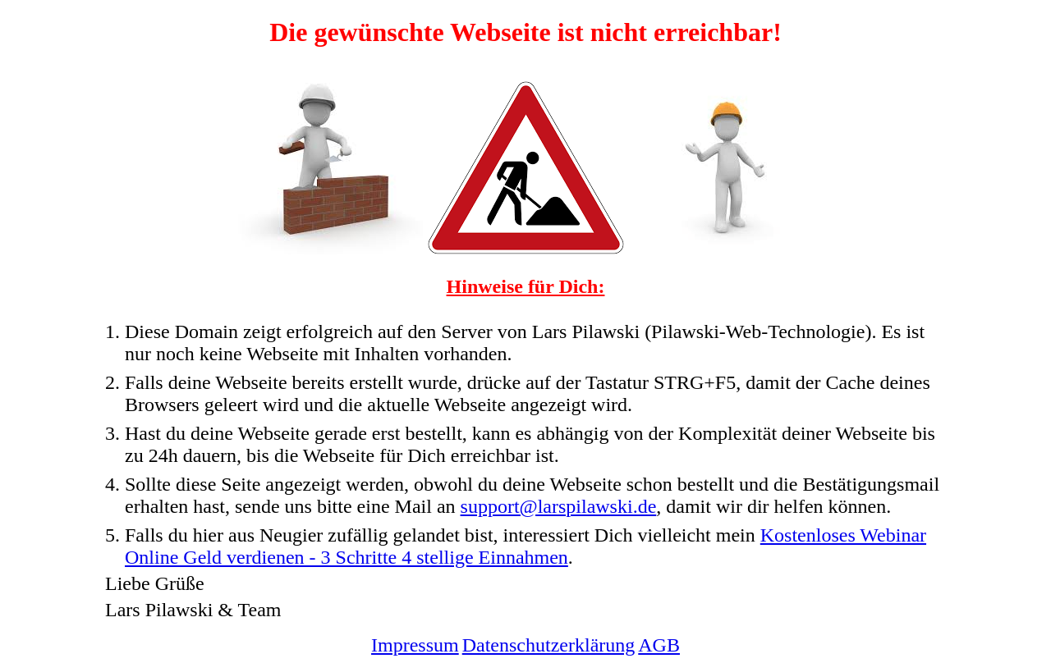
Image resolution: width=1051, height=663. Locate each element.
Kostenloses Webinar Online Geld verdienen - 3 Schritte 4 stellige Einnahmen (525, 546)
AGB (659, 645)
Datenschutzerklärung (549, 645)
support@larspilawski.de (559, 506)
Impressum (415, 645)
